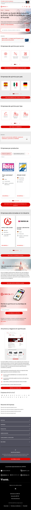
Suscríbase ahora (15, 459)
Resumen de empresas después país (8, 413)
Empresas (3, 424)
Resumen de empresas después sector (9, 407)
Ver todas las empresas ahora (15, 255)
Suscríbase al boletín (14, 313)
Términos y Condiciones (16, 505)
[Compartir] (25, 6)
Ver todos (4, 321)
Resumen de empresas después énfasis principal (11, 411)
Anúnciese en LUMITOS (15, 493)
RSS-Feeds (3, 441)
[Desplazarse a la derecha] (28, 154)
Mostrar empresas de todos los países (15, 97)
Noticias (3, 420)
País (3, 24)
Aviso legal (6, 505)
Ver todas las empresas (15, 126)
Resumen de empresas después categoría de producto (12, 409)
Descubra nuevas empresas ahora (15, 283)
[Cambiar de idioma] (27, 6)
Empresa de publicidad (15, 388)
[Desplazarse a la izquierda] (27, 154)
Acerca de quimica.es (15, 498)
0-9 (2, 395)
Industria (27, 23)
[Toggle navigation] (29, 7)
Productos (3, 428)
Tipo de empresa (9, 24)
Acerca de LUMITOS (15, 496)
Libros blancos (4, 433)
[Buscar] (22, 6)
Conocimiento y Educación (7, 437)
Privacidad (25, 505)
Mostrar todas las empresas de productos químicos (15, 204)
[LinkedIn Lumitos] (15, 488)
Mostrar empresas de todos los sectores (15, 68)
